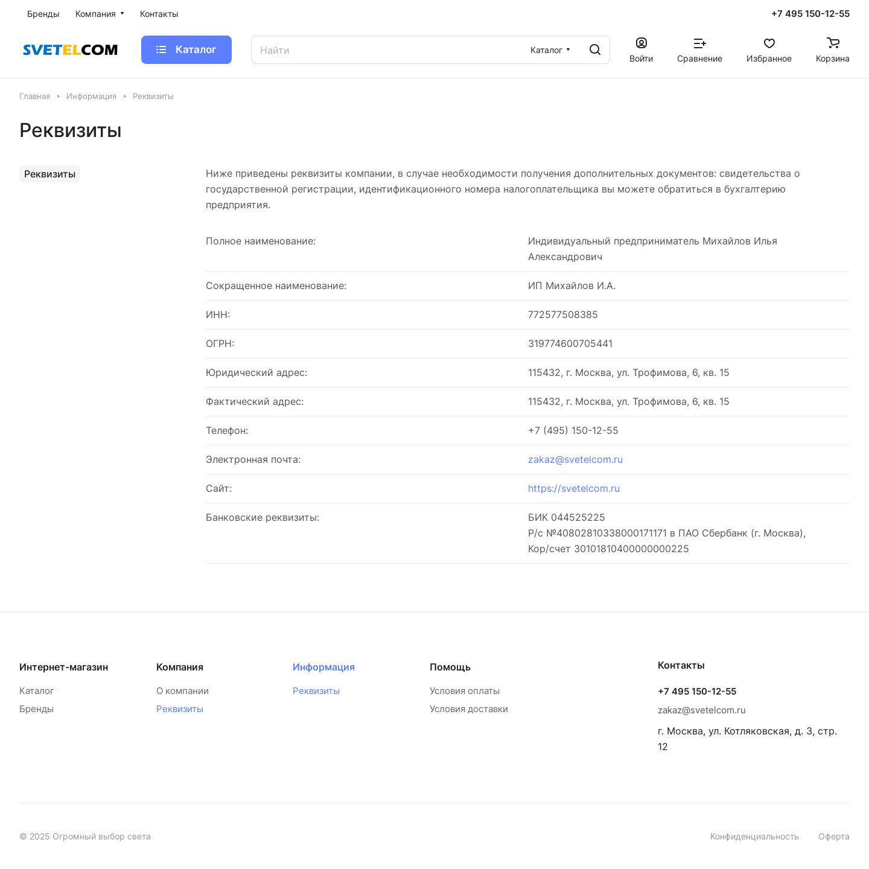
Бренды (36, 709)
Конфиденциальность (754, 836)
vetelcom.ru (593, 488)
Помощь (450, 667)
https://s (547, 488)
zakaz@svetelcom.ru (575, 459)
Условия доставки (469, 709)
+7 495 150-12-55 (810, 13)
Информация (324, 667)
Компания (179, 667)
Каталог (36, 690)
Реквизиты (49, 174)
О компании (182, 690)
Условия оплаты (465, 690)
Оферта (834, 836)
